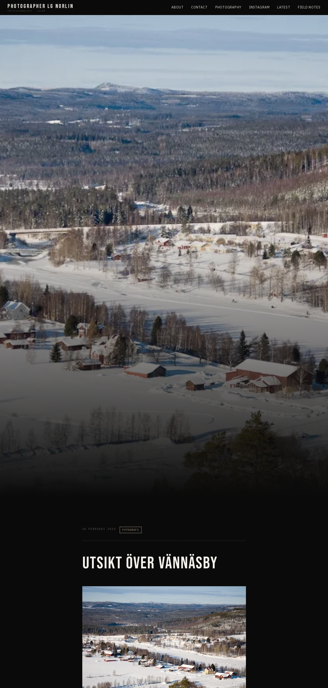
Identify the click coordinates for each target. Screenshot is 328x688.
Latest (283, 7)
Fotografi (130, 529)
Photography (228, 7)
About (177, 7)
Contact (199, 7)
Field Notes (309, 7)
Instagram (259, 7)
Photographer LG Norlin (41, 8)
